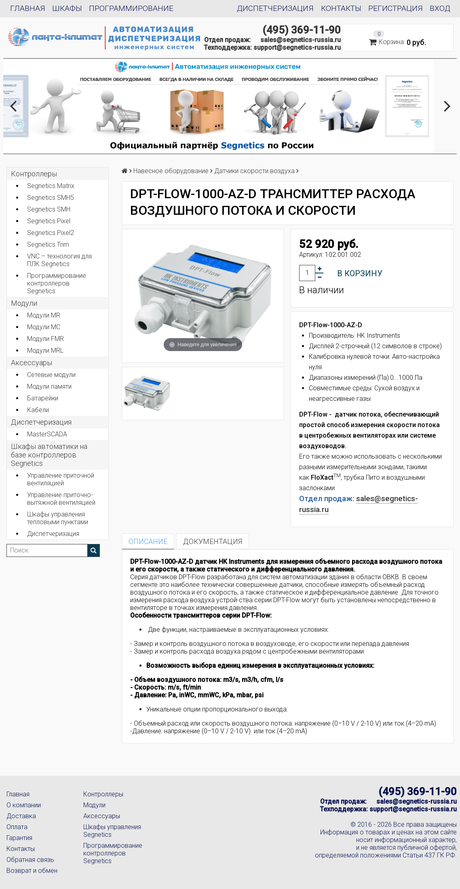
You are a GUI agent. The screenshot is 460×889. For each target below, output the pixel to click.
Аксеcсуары (31, 362)
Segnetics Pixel (48, 221)
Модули (24, 303)
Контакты (341, 8)
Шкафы (67, 8)
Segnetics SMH (48, 209)
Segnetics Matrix (50, 186)
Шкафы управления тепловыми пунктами (57, 518)
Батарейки (42, 398)
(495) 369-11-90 (301, 30)
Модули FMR (45, 339)
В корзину (359, 273)
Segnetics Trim (48, 244)
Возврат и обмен (31, 870)
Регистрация (395, 8)
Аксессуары (101, 816)
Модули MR (43, 315)
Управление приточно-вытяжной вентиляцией (61, 498)
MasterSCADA (47, 434)
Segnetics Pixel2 (50, 233)
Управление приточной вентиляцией (60, 479)
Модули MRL (45, 350)
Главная (27, 8)
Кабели (38, 410)
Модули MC (43, 327)
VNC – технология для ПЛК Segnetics (59, 260)
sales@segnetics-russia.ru (300, 40)
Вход (440, 8)
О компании (23, 805)
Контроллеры (34, 173)
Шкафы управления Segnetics (112, 830)
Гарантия (19, 838)
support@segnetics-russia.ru (297, 47)
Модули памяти (49, 386)
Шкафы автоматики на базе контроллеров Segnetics (49, 455)
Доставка (21, 816)
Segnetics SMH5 (50, 197)
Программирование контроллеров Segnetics (56, 283)
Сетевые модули (51, 375)
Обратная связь (30, 860)
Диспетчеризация (275, 8)
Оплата (16, 827)
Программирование (131, 8)
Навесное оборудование (171, 171)
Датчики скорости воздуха (254, 171)
